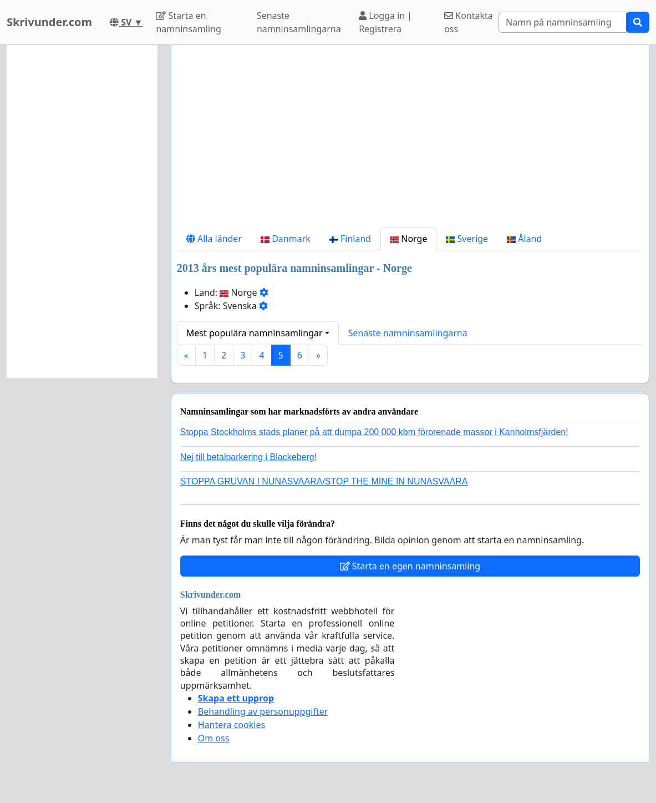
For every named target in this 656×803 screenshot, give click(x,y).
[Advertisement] (410, 140)
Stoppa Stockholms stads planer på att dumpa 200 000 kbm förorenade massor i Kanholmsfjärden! (374, 432)
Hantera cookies (231, 725)
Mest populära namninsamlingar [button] (254, 333)
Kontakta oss (468, 22)
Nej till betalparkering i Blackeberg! (248, 457)
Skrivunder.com (49, 21)
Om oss (214, 738)
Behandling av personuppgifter (263, 711)
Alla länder (214, 239)
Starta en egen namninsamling (410, 566)
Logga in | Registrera (385, 22)
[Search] (563, 22)
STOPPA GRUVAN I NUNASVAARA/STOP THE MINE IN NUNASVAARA (324, 481)
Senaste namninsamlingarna (299, 22)
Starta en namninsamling (188, 22)
